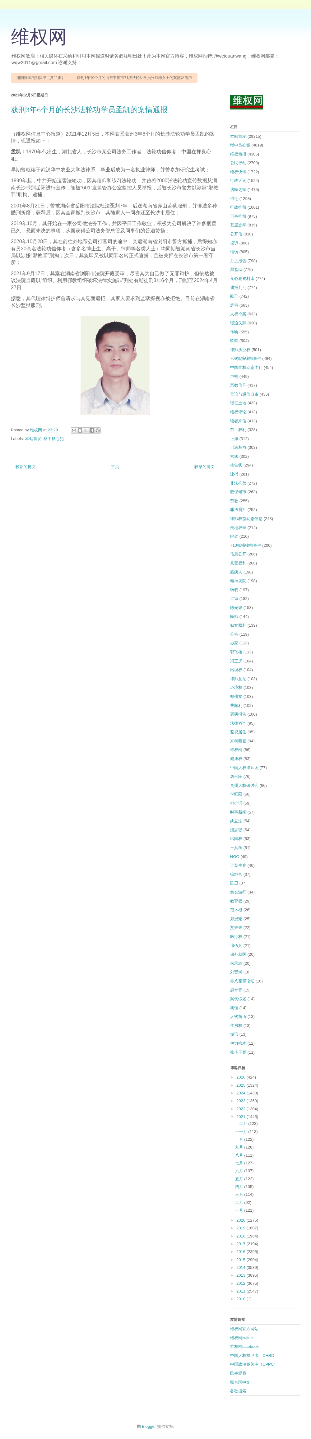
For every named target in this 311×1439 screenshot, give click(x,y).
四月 (239, 1186)
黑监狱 (236, 269)
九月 (239, 1147)
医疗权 (236, 936)
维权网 (39, 37)
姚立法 (236, 821)
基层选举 (238, 225)
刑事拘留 (238, 216)
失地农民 (238, 527)
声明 (234, 376)
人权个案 (238, 314)
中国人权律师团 (244, 767)
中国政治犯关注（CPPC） (254, 1364)
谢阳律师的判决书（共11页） (40, 78)
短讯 (234, 1034)
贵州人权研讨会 (244, 785)
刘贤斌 (236, 972)
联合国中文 (240, 1382)
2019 (241, 1228)
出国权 (236, 838)
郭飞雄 (236, 652)
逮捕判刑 (238, 287)
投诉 (234, 243)
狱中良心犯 (54, 438)
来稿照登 (238, 741)
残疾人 (236, 572)
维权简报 (238, 154)
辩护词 (236, 803)
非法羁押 (238, 509)
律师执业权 (240, 349)
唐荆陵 (236, 776)
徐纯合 (236, 874)
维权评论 (238, 412)
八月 (239, 1155)
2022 (241, 1109)
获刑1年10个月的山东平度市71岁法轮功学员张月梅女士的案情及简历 (134, 78)
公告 (234, 634)
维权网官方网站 (244, 1328)
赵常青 (236, 990)
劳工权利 (238, 429)
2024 (241, 1093)
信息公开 (238, 554)
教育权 (236, 901)
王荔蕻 (236, 847)
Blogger (149, 1426)
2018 (241, 1236)
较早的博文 (204, 466)
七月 (239, 1163)
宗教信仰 (238, 385)
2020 (241, 1220)
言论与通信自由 (244, 394)
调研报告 (238, 714)
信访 (234, 251)
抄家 (234, 643)
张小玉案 (238, 1052)
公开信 (236, 234)
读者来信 (238, 421)
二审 (234, 598)
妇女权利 (238, 625)
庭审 (234, 305)
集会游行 (238, 892)
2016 (241, 1251)
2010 (241, 1299)
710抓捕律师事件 (245, 545)
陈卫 (234, 883)
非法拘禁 (238, 483)
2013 (241, 1275)
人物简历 (238, 1016)
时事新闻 (238, 812)
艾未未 (236, 927)
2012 (241, 1283)
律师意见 (238, 678)
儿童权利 (238, 563)
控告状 (236, 465)
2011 (241, 1291)
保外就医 (238, 954)
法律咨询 (238, 723)
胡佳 (234, 1007)
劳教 (234, 501)
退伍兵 (236, 945)
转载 (234, 589)
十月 (239, 1139)
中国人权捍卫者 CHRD (252, 1355)
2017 (241, 1244)
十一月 (241, 1131)
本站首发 (33, 438)
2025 (241, 1085)
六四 (234, 456)
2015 (241, 1259)
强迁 (234, 198)
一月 (239, 1210)
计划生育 (238, 865)
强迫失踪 (238, 323)
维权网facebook (244, 1346)
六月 (239, 1170)
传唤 (234, 332)
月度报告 (238, 260)
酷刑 (234, 296)
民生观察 (238, 1373)
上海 (234, 438)
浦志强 (236, 830)
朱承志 (236, 963)
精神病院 (238, 580)
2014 (241, 1267)
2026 (241, 1077)
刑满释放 (238, 447)
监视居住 (238, 732)
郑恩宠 (236, 919)
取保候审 (238, 492)
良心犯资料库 (242, 278)
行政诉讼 (238, 180)
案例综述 (238, 998)
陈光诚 (236, 607)
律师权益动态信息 (246, 518)
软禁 (234, 340)
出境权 (236, 669)
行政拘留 (238, 207)
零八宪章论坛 (242, 981)
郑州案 (236, 696)
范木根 (236, 909)
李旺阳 (236, 794)
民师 (234, 616)
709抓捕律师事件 (245, 358)
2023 (241, 1100)
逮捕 (234, 474)
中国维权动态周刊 (246, 367)
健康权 (236, 758)
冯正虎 (236, 661)
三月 (239, 1194)
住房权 (236, 1025)
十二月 (241, 1123)
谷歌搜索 (238, 1391)
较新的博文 (26, 466)
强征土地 (238, 403)
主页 (115, 466)
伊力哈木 (238, 1043)
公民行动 (238, 162)
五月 (239, 1179)
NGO (234, 856)
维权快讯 (238, 171)
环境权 (236, 687)
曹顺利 (236, 705)
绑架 (234, 536)
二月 (239, 1202)
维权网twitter (241, 1337)
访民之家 (238, 189)
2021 (241, 1116)
